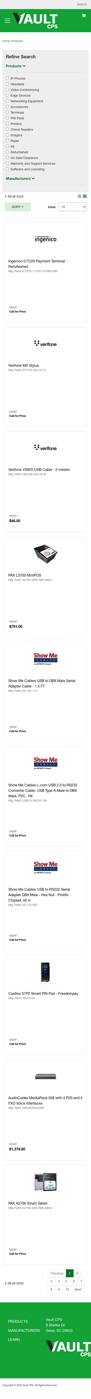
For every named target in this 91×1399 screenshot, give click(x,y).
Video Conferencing (25, 90)
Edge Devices (20, 95)
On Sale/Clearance (24, 158)
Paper (15, 141)
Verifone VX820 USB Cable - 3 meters (39, 469)
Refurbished (19, 152)
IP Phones (18, 78)
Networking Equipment (27, 101)
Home (5, 41)
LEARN (14, 1339)
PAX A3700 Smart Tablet (27, 1203)
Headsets (17, 84)
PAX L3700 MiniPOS (24, 575)
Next (78, 1289)
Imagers (16, 135)
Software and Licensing (27, 169)
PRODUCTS (18, 1321)
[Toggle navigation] (7, 20)
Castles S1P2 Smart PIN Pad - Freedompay (43, 993)
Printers (16, 124)
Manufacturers (19, 178)
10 (67, 1289)
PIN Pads (17, 118)
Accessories (19, 107)
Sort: (16, 207)
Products (17, 41)
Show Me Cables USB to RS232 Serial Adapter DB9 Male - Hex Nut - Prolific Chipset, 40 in (39, 894)
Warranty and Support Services (33, 163)
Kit (12, 146)
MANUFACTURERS (24, 1330)
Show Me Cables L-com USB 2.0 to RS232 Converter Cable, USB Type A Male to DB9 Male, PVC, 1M (42, 790)
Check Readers (22, 129)
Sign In (82, 4)
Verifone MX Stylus (23, 365)
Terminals (17, 112)
